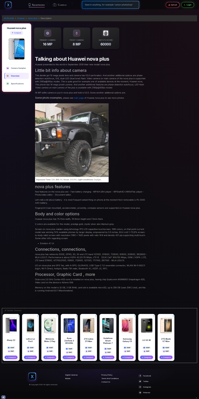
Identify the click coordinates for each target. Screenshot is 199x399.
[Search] (110, 4)
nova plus (32, 18)
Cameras (60, 4)
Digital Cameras (71, 373)
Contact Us (105, 380)
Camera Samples (16, 68)
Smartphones (37, 4)
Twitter (143, 379)
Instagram (144, 385)
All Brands (9, 18)
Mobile (67, 376)
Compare (16, 33)
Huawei (20, 18)
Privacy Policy (106, 373)
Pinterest (144, 390)
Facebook (144, 373)
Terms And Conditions (110, 376)
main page (79, 98)
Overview (12, 76)
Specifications (15, 83)
